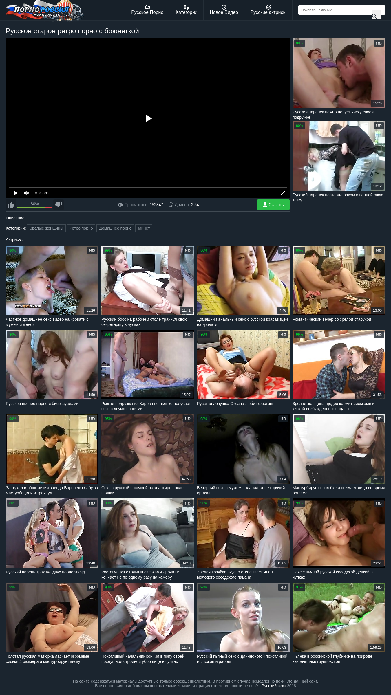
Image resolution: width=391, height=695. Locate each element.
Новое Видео (224, 10)
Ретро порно (81, 228)
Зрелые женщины (46, 228)
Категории (187, 10)
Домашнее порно (115, 228)
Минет (144, 228)
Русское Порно (147, 10)
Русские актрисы (268, 10)
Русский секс (274, 685)
